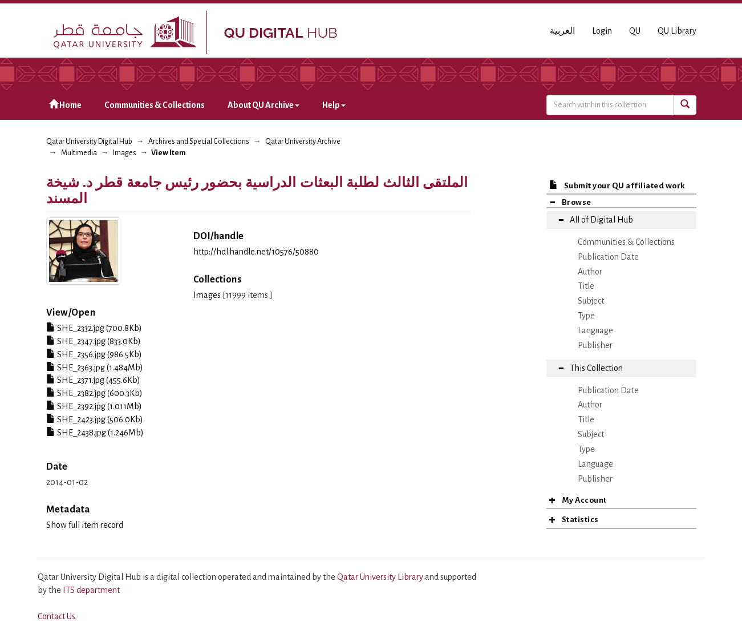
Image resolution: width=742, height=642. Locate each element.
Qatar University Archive (302, 142)
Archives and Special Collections (198, 142)
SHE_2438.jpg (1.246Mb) (95, 432)
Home (65, 105)
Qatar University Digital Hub (89, 142)
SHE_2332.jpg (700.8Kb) (94, 328)
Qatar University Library (381, 577)
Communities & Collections (154, 105)
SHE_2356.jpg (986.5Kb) (94, 354)
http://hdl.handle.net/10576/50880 (256, 251)
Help (334, 105)
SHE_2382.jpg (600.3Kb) (94, 393)
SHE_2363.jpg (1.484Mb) (94, 367)
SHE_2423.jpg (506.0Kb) (94, 419)
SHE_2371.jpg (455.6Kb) (93, 380)
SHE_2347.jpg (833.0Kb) (93, 341)
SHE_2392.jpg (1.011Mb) (94, 406)
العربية (562, 30)
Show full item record (84, 525)
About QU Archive (263, 105)
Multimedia (79, 153)
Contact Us (56, 616)
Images (124, 153)
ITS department (91, 590)
